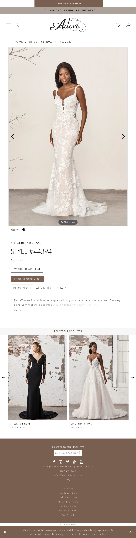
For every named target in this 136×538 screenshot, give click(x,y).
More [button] (18, 310)
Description (22, 288)
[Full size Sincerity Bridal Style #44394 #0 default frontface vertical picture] (68, 136)
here (104, 534)
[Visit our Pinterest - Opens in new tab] (67, 462)
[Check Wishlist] (118, 25)
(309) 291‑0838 (68, 471)
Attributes (43, 288)
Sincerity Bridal (40, 41)
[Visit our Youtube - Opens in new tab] (81, 462)
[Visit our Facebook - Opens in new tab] (54, 462)
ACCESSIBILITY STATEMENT (68, 475)
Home (18, 41)
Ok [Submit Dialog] (130, 532)
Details (62, 288)
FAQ (68, 480)
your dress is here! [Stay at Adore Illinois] (68, 3)
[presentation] (37, 378)
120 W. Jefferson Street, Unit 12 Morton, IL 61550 (68, 466)
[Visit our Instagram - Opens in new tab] (60, 462)
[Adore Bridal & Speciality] (68, 25)
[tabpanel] (68, 136)
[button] (8, 25)
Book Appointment (27, 279)
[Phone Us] (19, 25)
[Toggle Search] (128, 25)
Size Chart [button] (17, 260)
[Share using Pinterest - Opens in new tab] (23, 230)
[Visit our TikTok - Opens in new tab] (74, 462)
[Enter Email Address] (78, 453)
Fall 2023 (65, 41)
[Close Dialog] (5, 532)
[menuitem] (8, 25)
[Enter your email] (68, 453)
